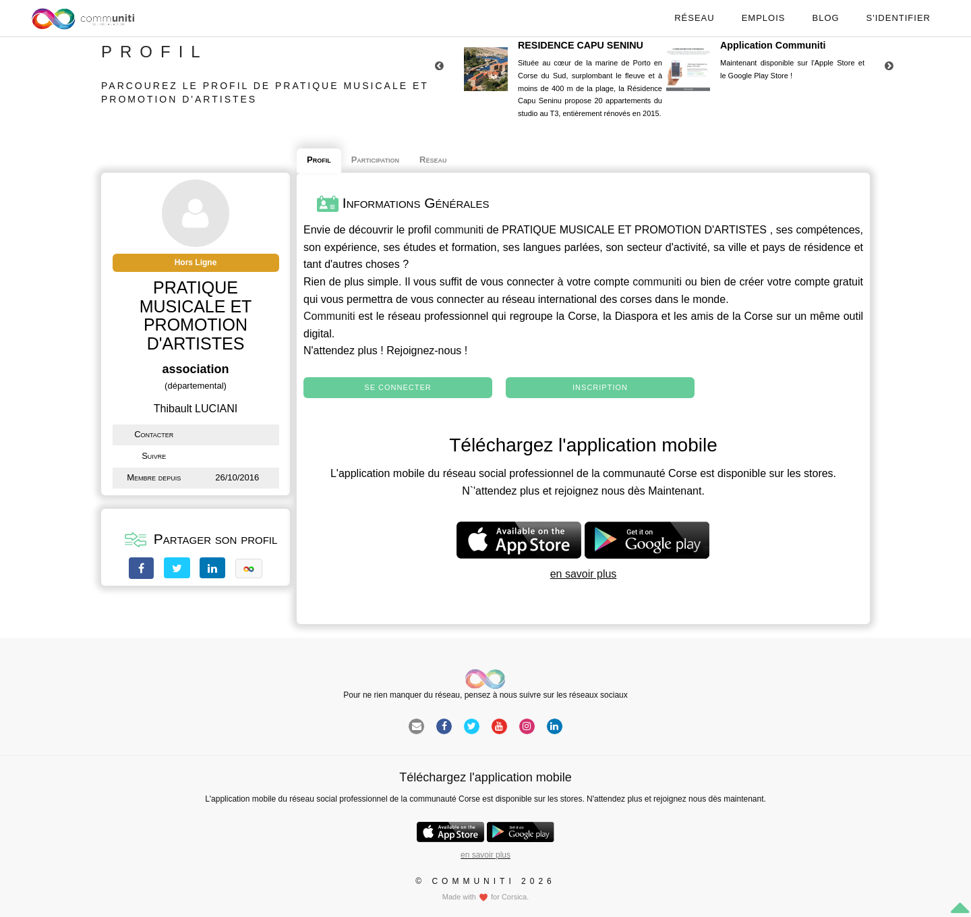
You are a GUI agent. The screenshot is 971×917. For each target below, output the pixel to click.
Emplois (764, 18)
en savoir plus (583, 574)
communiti (458, 229)
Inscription (600, 387)
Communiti (329, 316)
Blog (825, 18)
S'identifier (898, 18)
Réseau (694, 18)
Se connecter (397, 387)
